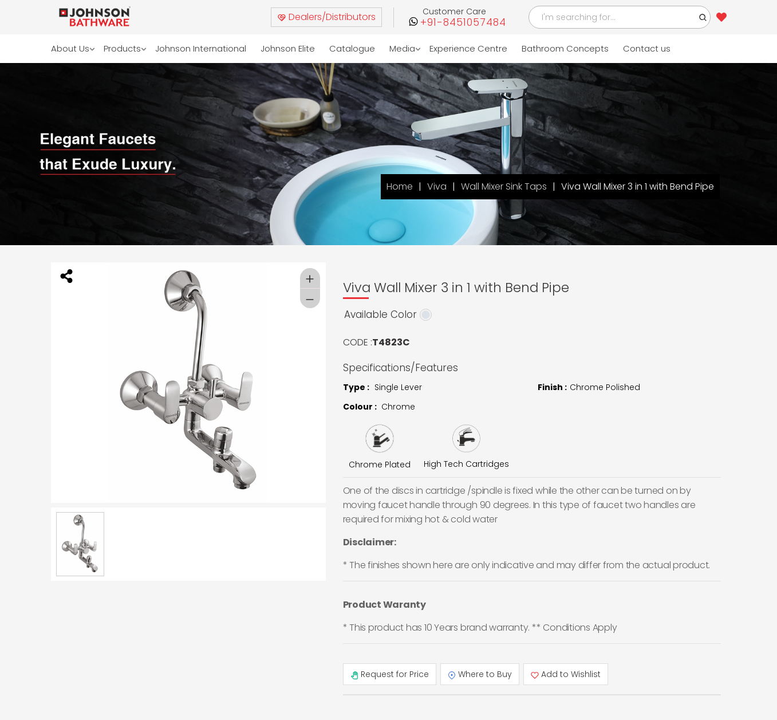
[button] (703, 17)
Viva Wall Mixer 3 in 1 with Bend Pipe (637, 186)
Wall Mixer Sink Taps (504, 186)
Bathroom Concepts (565, 48)
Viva (437, 186)
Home (399, 186)
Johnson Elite (288, 48)
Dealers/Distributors (326, 16)
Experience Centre (469, 48)
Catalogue (353, 48)
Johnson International (201, 48)
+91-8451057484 (463, 22)
